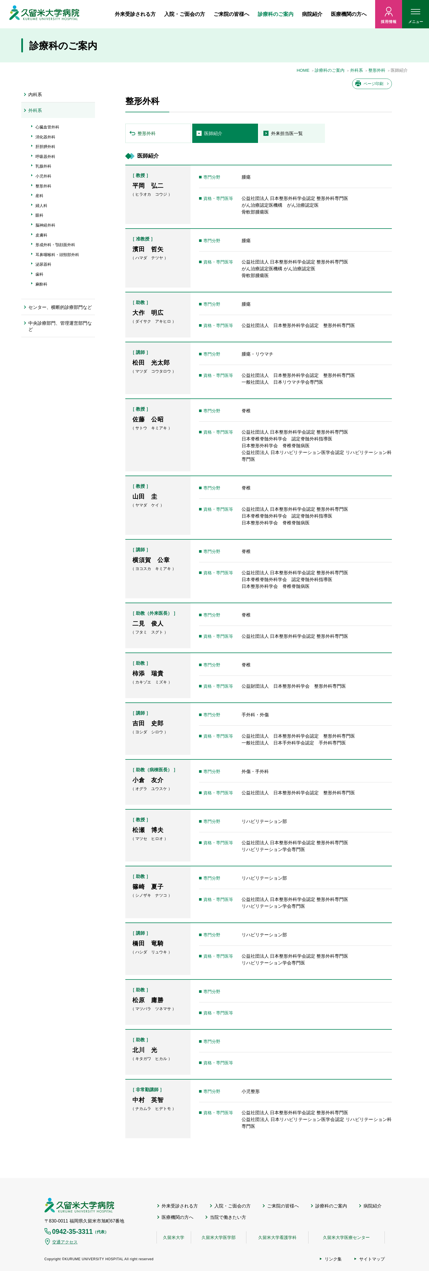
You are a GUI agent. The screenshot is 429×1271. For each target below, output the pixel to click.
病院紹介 (312, 14)
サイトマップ (372, 1259)
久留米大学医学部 (219, 1237)
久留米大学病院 (79, 1205)
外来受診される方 (135, 14)
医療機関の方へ (349, 14)
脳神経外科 (45, 225)
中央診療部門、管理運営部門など (60, 326)
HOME (303, 70)
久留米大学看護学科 (277, 1237)
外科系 (356, 70)
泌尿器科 (43, 264)
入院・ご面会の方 (184, 14)
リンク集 (333, 1259)
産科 (39, 195)
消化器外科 (45, 137)
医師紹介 (213, 133)
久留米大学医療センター (346, 1237)
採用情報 (388, 22)
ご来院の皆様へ (231, 14)
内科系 (35, 94)
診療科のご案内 (275, 14)
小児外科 (43, 176)
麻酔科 (41, 284)
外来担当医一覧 (287, 133)
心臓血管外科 (47, 127)
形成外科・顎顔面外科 (55, 244)
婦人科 (41, 205)
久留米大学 (173, 1237)
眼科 (39, 215)
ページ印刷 (373, 83)
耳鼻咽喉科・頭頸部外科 (57, 254)
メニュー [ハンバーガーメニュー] (415, 17)
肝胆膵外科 (45, 146)
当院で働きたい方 (228, 1217)
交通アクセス (65, 1242)
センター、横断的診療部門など (60, 307)
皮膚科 (41, 235)
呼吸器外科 (45, 156)
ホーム (104, 14)
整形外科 (376, 70)
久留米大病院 (44, 14)
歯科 (39, 274)
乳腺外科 (43, 166)
